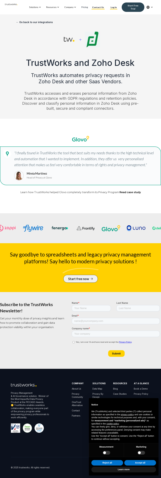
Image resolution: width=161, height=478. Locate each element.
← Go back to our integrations (34, 22)
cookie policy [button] (112, 423)
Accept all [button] (140, 462)
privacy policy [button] (127, 414)
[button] (35, 7)
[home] (11, 7)
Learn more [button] (124, 469)
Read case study (130, 192)
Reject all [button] (107, 462)
